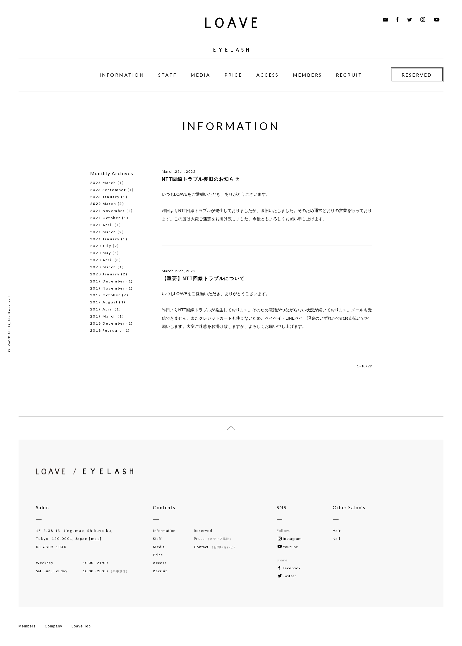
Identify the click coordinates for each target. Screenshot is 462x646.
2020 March (103, 267)
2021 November (107, 210)
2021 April (101, 225)
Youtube (288, 547)
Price (158, 555)
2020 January (105, 274)
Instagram (290, 538)
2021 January (105, 239)
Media (159, 547)
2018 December (107, 323)
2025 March (103, 182)
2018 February (106, 330)
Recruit (160, 571)
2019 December (107, 281)
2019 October (105, 295)
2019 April (101, 309)
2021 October (105, 218)
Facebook (289, 568)
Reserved (203, 530)
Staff (157, 538)
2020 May (100, 253)
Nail (336, 538)
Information (164, 530)
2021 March (103, 232)
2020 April (101, 260)
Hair (337, 530)
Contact (215, 547)
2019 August (104, 302)
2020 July (100, 246)
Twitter (287, 576)
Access (159, 562)
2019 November (107, 288)
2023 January (105, 197)
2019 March (103, 316)
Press (213, 538)
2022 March (103, 203)
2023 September (108, 190)
